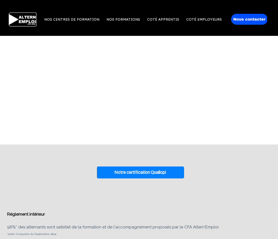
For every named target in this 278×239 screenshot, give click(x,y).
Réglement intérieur (26, 214)
